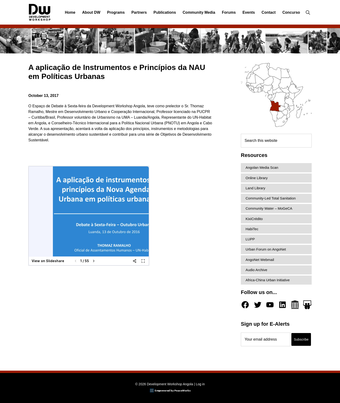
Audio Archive (256, 270)
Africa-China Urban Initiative (268, 280)
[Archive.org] (295, 304)
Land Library (255, 188)
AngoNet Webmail (260, 260)
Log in (200, 384)
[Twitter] (257, 304)
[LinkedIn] (282, 304)
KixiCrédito (254, 219)
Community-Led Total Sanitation (271, 198)
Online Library (257, 178)
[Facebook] (245, 304)
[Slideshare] (307, 304)
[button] (308, 12)
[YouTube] (270, 304)
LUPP (250, 239)
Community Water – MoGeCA (269, 208)
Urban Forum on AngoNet (266, 249)
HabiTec (252, 229)
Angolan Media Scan (262, 167)
